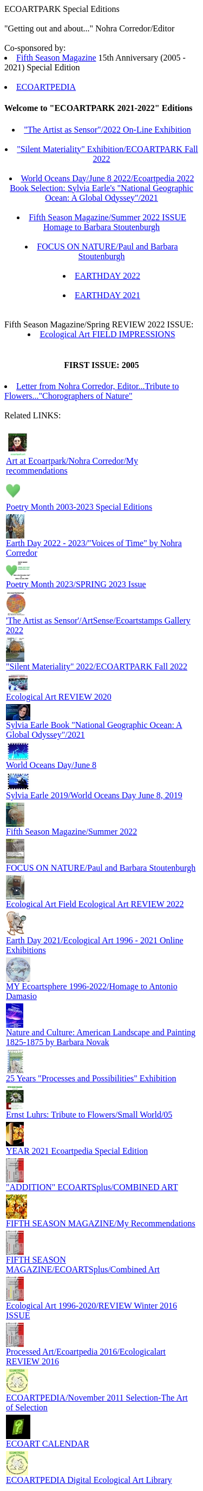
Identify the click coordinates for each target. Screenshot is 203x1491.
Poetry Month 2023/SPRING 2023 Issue (76, 584)
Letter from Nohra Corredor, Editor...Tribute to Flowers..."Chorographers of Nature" (91, 391)
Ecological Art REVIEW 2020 (59, 696)
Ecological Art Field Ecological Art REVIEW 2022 (95, 904)
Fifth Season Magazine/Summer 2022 (71, 831)
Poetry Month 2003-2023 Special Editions (79, 506)
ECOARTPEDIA (46, 86)
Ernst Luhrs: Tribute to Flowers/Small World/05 (89, 1114)
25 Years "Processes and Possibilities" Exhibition (91, 1078)
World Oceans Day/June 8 (51, 765)
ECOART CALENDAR (47, 1443)
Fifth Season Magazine (56, 57)
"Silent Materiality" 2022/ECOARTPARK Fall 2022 (96, 666)
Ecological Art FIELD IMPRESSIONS (107, 334)
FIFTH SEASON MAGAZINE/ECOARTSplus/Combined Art (83, 1264)
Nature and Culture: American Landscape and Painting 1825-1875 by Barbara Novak (100, 1037)
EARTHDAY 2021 (107, 295)
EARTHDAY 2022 (107, 275)
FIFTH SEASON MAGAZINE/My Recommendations (100, 1223)
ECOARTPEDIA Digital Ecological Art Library (89, 1480)
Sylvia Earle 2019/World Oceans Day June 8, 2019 (94, 795)
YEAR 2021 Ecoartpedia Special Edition (77, 1150)
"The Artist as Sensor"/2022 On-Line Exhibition (107, 129)
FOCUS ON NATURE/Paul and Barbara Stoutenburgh (107, 251)
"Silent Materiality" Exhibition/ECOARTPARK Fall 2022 (107, 153)
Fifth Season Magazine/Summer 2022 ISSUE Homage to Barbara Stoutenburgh (107, 222)
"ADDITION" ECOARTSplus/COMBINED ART (92, 1187)
